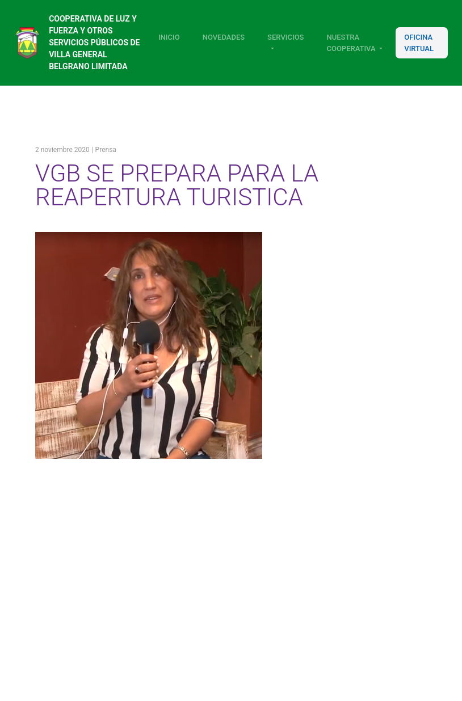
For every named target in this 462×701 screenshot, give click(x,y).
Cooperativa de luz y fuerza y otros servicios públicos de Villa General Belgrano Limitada (94, 42)
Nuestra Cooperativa (350, 43)
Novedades (224, 37)
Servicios (285, 37)
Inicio (169, 37)
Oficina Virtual (419, 43)
